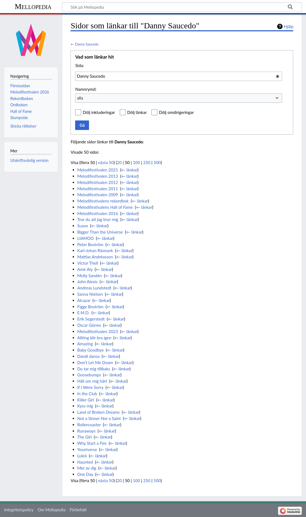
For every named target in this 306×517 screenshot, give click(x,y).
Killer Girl (85, 399)
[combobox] (178, 76)
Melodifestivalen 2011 (97, 188)
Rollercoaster (89, 424)
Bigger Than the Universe (100, 231)
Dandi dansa (88, 356)
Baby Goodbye (90, 349)
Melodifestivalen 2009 (97, 194)
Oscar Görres (89, 325)
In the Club (87, 393)
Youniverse (87, 449)
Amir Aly (85, 269)
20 (119, 162)
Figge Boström (90, 306)
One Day (85, 474)
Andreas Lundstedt (94, 287)
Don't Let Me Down (95, 362)
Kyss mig (85, 405)
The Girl (84, 436)
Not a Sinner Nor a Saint (99, 418)
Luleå (82, 455)
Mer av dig (86, 467)
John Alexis (87, 281)
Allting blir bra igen (94, 337)
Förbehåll (78, 509)
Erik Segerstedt (91, 318)
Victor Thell (87, 263)
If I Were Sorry (90, 387)
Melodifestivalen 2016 (97, 213)
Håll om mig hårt (92, 381)
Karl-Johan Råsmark (95, 250)
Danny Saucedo (87, 44)
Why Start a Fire (92, 443)
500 (157, 162)
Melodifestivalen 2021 (97, 169)
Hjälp (288, 26)
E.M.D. (83, 312)
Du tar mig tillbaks (93, 368)
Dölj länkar (137, 112)
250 (146, 162)
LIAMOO (85, 238)
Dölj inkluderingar (99, 112)
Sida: (79, 65)
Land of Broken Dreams (98, 412)
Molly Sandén (89, 275)
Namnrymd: (85, 89)
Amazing (85, 343)
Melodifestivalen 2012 (97, 182)
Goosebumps (89, 374)
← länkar (129, 169)
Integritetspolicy (18, 509)
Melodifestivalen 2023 (97, 331)
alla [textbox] (80, 97)
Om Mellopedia (51, 509)
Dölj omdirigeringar (176, 112)
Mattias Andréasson (95, 256)
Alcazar (83, 300)
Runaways (86, 430)
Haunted (85, 461)
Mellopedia (33, 6)
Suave (82, 225)
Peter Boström (90, 244)
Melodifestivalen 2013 (97, 176)
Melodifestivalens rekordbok (103, 200)
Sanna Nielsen (90, 294)
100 (136, 162)
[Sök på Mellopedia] (182, 6)
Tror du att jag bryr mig (97, 219)
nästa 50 (106, 162)
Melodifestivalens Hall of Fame (105, 207)
